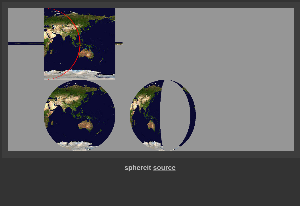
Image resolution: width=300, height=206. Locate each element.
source (164, 167)
